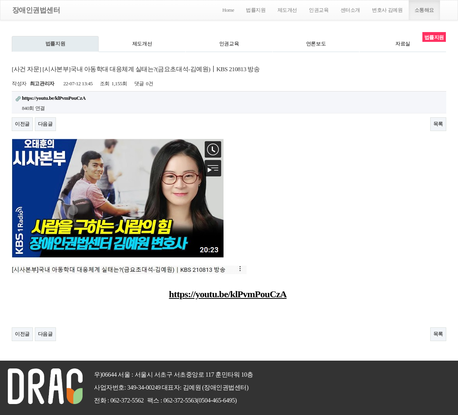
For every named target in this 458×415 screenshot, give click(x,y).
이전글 (22, 124)
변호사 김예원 (387, 10)
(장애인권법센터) (225, 387)
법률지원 (255, 10)
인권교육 (318, 10)
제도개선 (287, 10)
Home (228, 10)
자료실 (402, 44)
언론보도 (316, 44)
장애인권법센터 (36, 10)
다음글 (45, 124)
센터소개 (350, 10)
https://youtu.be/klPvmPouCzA (228, 294)
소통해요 (424, 10)
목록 (438, 124)
